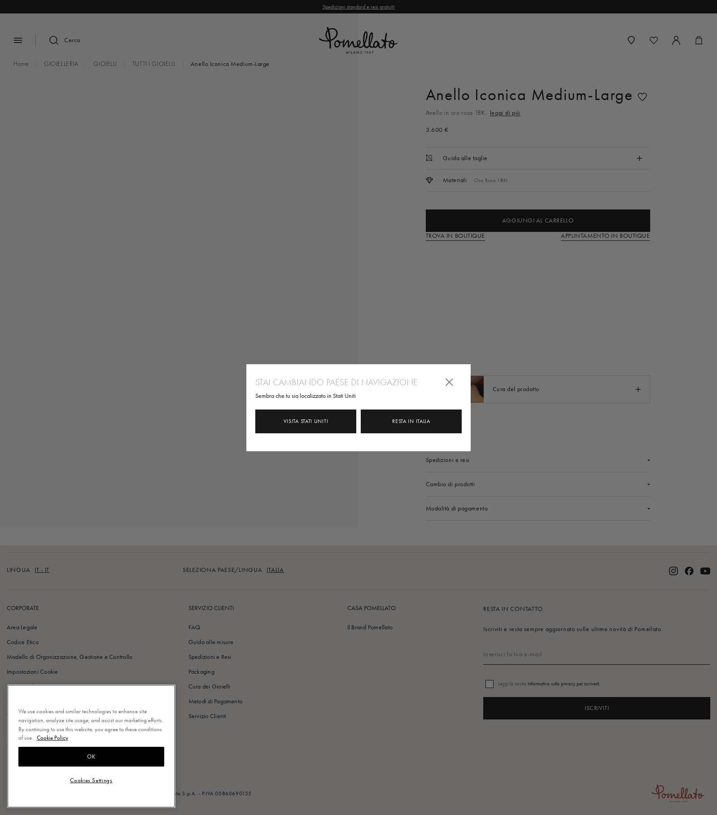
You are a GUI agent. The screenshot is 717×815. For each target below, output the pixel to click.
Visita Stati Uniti (306, 421)
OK (91, 756)
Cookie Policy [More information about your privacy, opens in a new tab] (52, 737)
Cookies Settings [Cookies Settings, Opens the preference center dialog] (91, 780)
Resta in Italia (411, 421)
